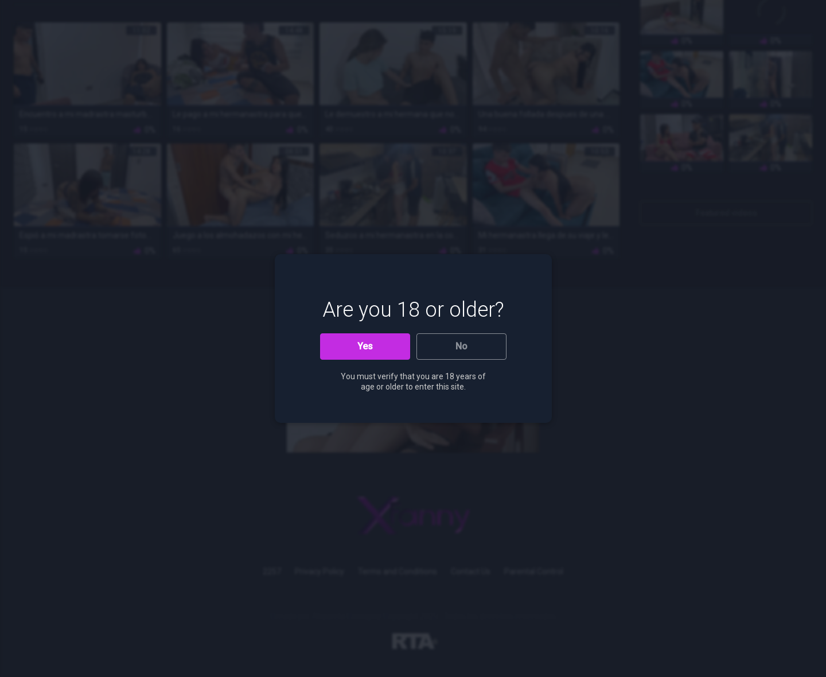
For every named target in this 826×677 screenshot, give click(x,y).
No (461, 346)
